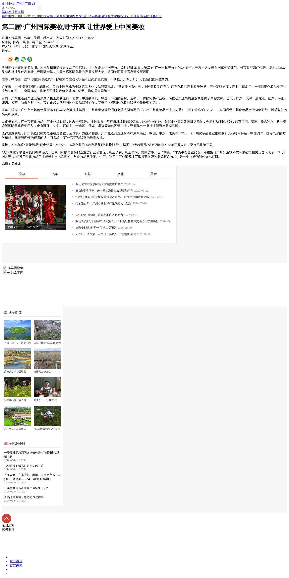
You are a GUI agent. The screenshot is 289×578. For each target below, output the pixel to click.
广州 (19, 3)
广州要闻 (30, 3)
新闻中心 (8, 3)
